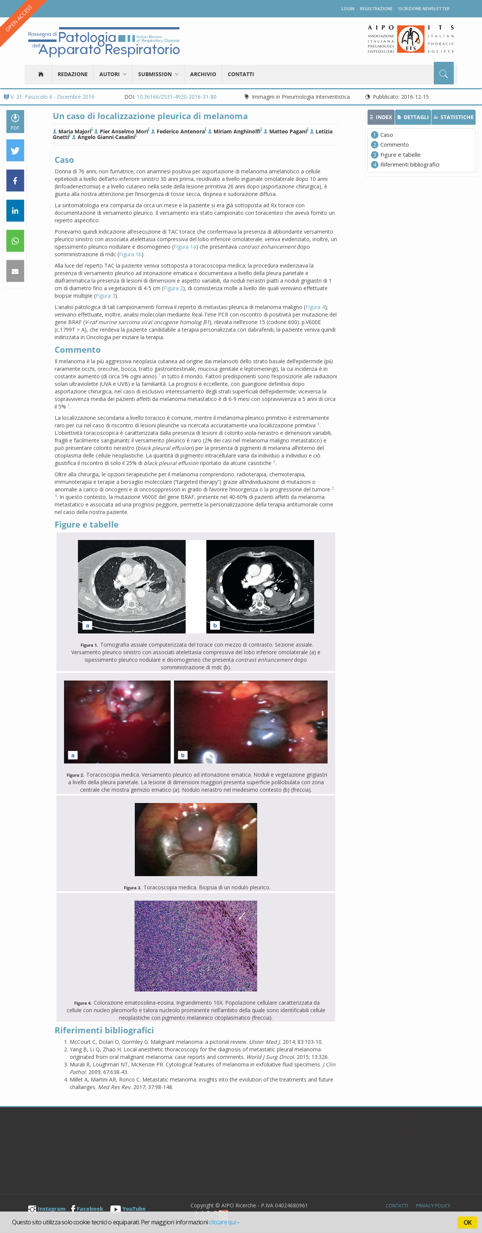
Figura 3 (105, 295)
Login (348, 8)
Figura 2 (173, 288)
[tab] (381, 117)
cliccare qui (222, 1222)
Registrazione (376, 8)
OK (467, 1222)
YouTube (128, 1208)
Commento (394, 144)
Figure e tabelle (400, 154)
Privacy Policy (433, 1205)
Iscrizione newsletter (424, 8)
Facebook (87, 1208)
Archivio (203, 74)
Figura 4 (315, 307)
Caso (386, 134)
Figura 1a (185, 246)
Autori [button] (113, 74)
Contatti (241, 74)
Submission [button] (158, 74)
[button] (15, 150)
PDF (15, 121)
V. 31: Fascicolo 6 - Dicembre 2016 (49, 96)
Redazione (73, 74)
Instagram (47, 1208)
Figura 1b (130, 254)
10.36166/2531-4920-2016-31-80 (177, 96)
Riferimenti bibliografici (409, 164)
